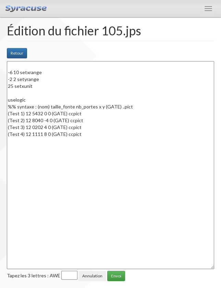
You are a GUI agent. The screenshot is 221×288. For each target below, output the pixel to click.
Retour (17, 53)
